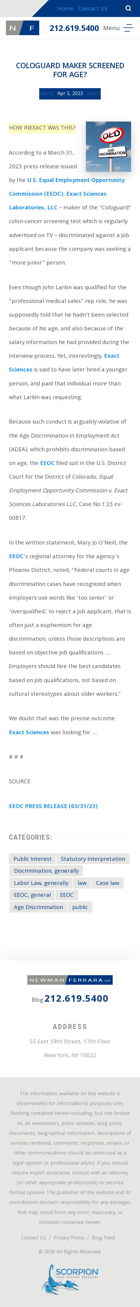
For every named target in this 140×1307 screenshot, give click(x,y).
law (82, 884)
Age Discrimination (38, 908)
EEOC (47, 464)
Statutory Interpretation (93, 859)
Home (66, 9)
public (80, 908)
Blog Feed (103, 1238)
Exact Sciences (29, 733)
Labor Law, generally (41, 884)
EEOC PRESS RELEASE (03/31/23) (53, 807)
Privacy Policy (69, 1238)
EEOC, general (32, 895)
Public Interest (32, 859)
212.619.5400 (74, 29)
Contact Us (92, 9)
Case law (107, 884)
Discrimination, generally (46, 871)
